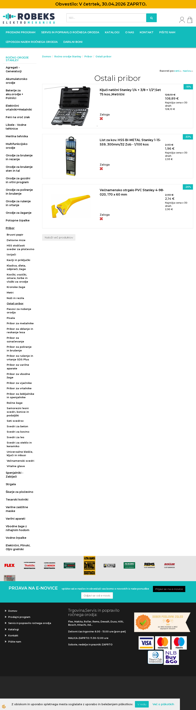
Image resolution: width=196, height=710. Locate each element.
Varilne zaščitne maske (17, 509)
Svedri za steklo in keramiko (19, 444)
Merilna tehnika (17, 136)
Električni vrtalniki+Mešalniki (19, 107)
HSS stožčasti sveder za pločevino (20, 247)
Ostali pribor (15, 303)
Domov (46, 56)
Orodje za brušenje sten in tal (19, 168)
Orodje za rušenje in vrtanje (18, 203)
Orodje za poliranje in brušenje (19, 191)
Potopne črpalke (17, 220)
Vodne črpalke (16, 537)
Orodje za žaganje (18, 212)
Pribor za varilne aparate (18, 366)
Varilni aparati (15, 518)
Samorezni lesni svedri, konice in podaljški (18, 412)
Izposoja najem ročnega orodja (32, 42)
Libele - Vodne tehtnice (16, 126)
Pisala (11, 317)
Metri (10, 292)
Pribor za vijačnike (19, 382)
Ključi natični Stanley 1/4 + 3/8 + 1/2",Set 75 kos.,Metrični (130, 92)
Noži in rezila (15, 298)
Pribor (10, 228)
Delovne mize (16, 240)
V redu (141, 704)
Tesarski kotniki (17, 499)
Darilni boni (72, 42)
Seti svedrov (15, 420)
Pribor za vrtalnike (19, 388)
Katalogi (112, 32)
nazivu (188, 70)
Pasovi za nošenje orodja (19, 310)
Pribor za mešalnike (20, 323)
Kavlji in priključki (18, 260)
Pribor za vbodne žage (18, 375)
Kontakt (147, 32)
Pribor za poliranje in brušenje (19, 348)
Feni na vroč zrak (18, 117)
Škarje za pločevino (19, 492)
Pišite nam (167, 32)
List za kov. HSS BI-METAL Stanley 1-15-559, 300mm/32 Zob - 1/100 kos (130, 142)
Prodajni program (20, 32)
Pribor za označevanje (15, 339)
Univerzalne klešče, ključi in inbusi (20, 453)
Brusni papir (15, 234)
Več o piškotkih (163, 704)
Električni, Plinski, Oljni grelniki (18, 547)
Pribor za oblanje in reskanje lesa (20, 330)
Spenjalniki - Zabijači (14, 474)
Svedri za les (15, 437)
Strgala (11, 484)
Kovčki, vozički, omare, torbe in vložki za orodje (17, 278)
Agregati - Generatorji (14, 69)
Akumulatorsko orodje (16, 80)
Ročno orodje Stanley (67, 56)
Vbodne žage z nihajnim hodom (17, 528)
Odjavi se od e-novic (97, 595)
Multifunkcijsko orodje (17, 145)
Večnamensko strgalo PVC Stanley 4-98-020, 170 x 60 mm (132, 192)
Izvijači (11, 254)
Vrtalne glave (16, 466)
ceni (178, 70)
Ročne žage (15, 402)
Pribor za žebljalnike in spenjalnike (20, 395)
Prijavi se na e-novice (169, 589)
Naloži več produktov (59, 237)
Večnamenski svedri (20, 460)
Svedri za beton (17, 426)
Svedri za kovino (18, 431)
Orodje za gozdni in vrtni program (18, 180)
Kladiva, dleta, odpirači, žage (16, 267)
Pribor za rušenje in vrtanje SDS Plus (20, 357)
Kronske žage (16, 286)
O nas (129, 32)
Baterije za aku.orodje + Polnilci (14, 94)
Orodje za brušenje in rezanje (19, 157)
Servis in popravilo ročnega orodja (70, 32)
